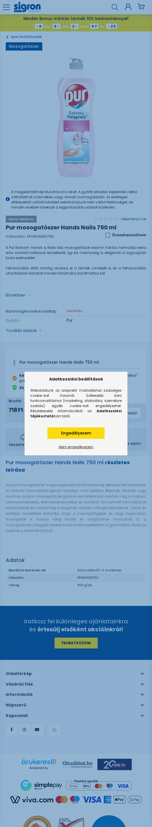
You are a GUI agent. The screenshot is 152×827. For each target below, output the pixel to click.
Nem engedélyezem (76, 446)
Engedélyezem (76, 433)
